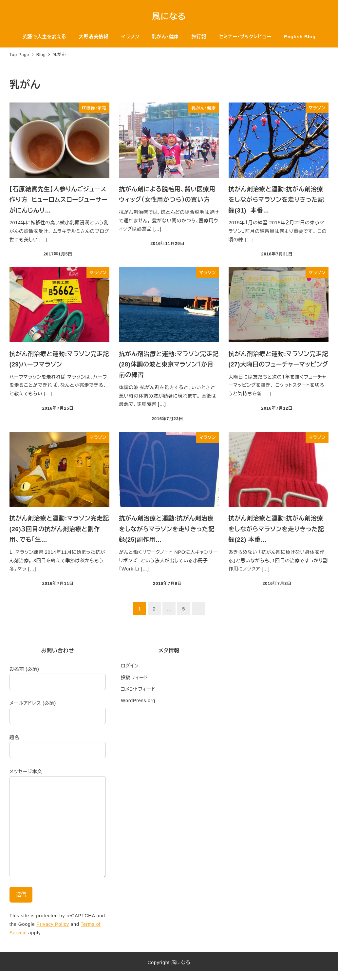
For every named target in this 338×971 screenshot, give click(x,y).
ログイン (130, 665)
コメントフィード (138, 689)
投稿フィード (134, 677)
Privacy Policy (52, 924)
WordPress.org (138, 700)
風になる (169, 16)
